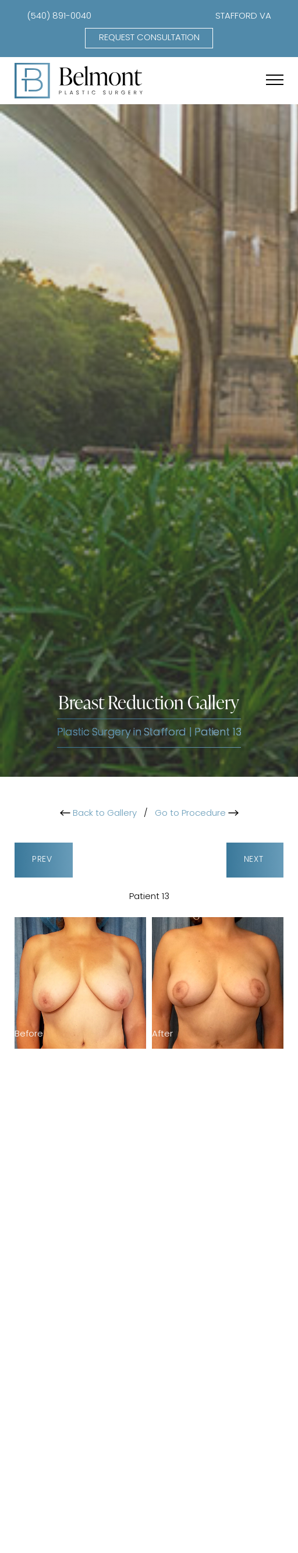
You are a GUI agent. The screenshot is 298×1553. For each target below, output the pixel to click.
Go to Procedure (197, 813)
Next (255, 859)
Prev (43, 859)
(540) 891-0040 (59, 16)
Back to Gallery (98, 813)
